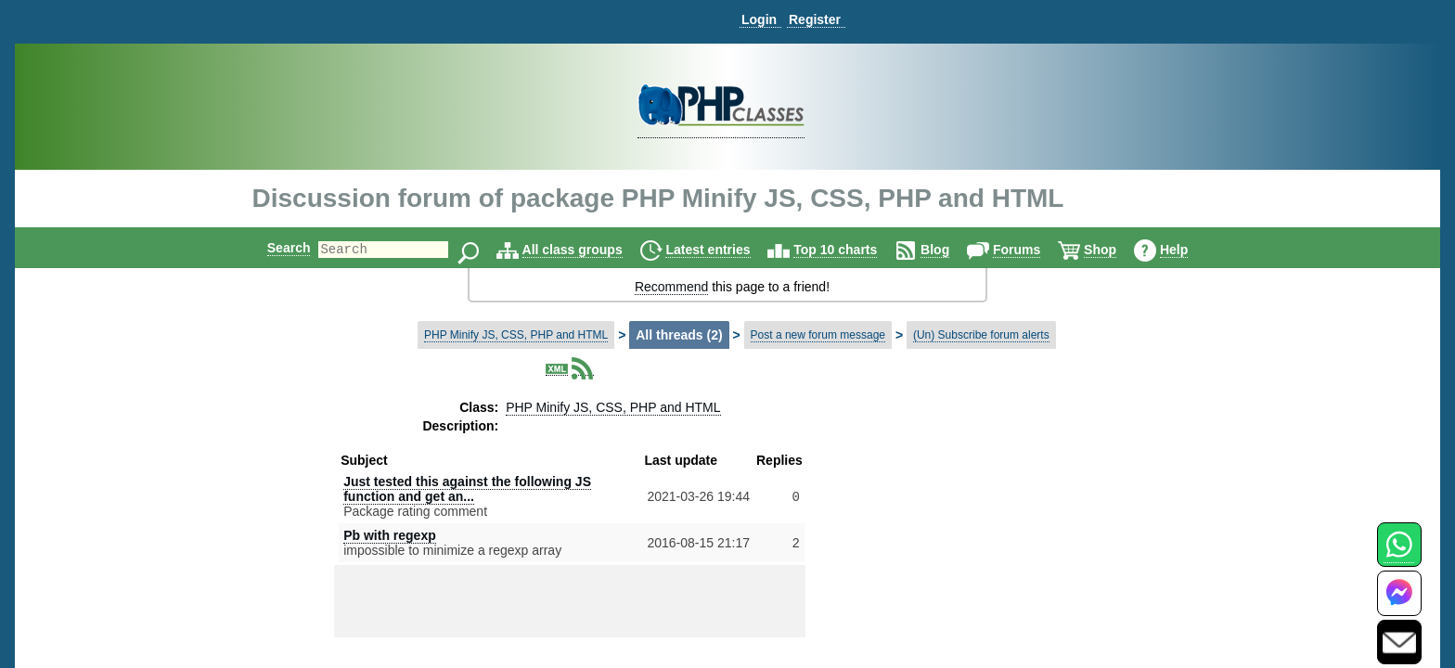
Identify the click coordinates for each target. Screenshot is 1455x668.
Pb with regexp (389, 535)
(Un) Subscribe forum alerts (981, 334)
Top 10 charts (851, 249)
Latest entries (723, 249)
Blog (950, 249)
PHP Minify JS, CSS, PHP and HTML (516, 334)
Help (1190, 249)
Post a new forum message (818, 334)
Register (815, 19)
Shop (1116, 249)
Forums (1032, 249)
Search (273, 247)
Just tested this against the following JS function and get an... (467, 489)
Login (759, 19)
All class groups (588, 249)
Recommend (671, 286)
